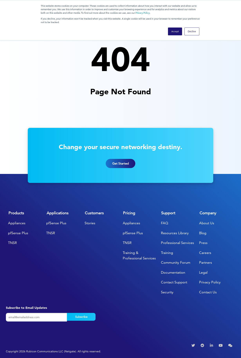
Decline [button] (192, 31)
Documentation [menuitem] (173, 272)
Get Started (120, 168)
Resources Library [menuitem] (175, 233)
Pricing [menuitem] (129, 213)
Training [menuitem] (167, 252)
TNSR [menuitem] (12, 242)
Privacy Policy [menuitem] (210, 282)
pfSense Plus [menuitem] (18, 233)
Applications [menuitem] (58, 213)
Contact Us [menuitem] (208, 292)
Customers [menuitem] (94, 213)
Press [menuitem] (203, 242)
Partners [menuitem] (205, 262)
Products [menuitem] (16, 213)
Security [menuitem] (167, 292)
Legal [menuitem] (203, 272)
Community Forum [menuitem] (175, 262)
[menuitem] (194, 345)
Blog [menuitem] (202, 233)
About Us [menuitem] (206, 223)
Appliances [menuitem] (16, 223)
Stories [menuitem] (90, 223)
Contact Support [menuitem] (174, 282)
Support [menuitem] (168, 213)
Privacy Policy (142, 12)
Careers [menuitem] (205, 252)
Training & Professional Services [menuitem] (139, 255)
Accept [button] (175, 31)
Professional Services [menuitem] (177, 242)
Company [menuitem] (207, 213)
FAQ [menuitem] (164, 223)
